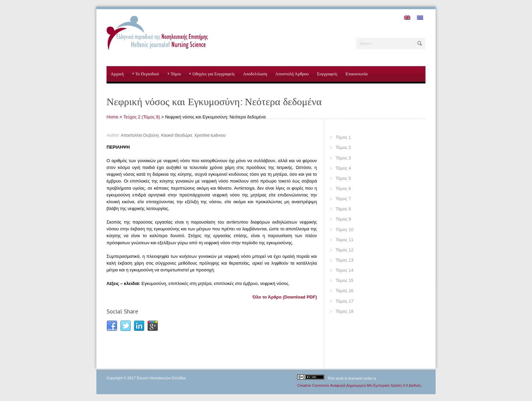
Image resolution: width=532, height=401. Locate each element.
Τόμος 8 (343, 208)
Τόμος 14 (345, 270)
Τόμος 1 (343, 137)
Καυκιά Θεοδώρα (176, 135)
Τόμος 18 (345, 311)
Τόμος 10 (345, 229)
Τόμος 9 (343, 219)
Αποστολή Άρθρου (292, 74)
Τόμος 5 (343, 178)
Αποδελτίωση (255, 74)
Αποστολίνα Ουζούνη (140, 135)
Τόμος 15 (345, 280)
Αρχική (117, 74)
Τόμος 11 (345, 239)
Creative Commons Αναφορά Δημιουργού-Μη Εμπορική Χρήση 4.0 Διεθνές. (359, 385)
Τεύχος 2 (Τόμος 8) (142, 116)
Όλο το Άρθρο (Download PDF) (284, 297)
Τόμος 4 (343, 168)
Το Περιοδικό (145, 74)
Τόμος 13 (345, 260)
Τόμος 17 (345, 301)
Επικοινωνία (356, 74)
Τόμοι (174, 74)
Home (112, 116)
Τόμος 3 (343, 157)
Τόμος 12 (345, 249)
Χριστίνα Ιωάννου (210, 135)
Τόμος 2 (343, 147)
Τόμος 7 (343, 198)
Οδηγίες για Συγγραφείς (212, 74)
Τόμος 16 (345, 290)
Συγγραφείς (327, 74)
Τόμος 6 (343, 188)
